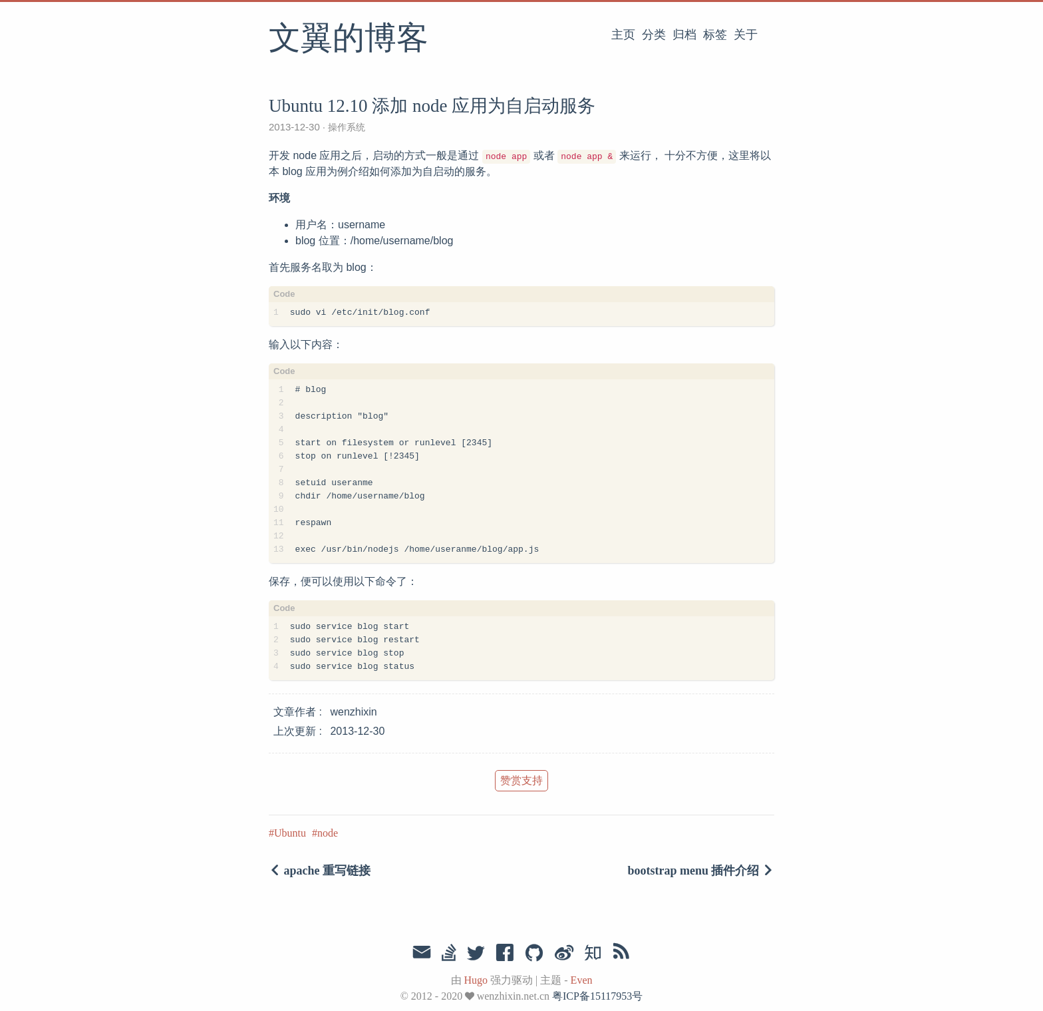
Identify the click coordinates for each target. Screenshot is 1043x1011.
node (327, 833)
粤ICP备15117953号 (597, 996)
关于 (746, 34)
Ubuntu (290, 833)
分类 (654, 34)
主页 (623, 34)
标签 (715, 34)
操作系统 (345, 127)
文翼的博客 (348, 39)
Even (582, 980)
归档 (684, 34)
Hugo (476, 980)
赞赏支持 (521, 780)
